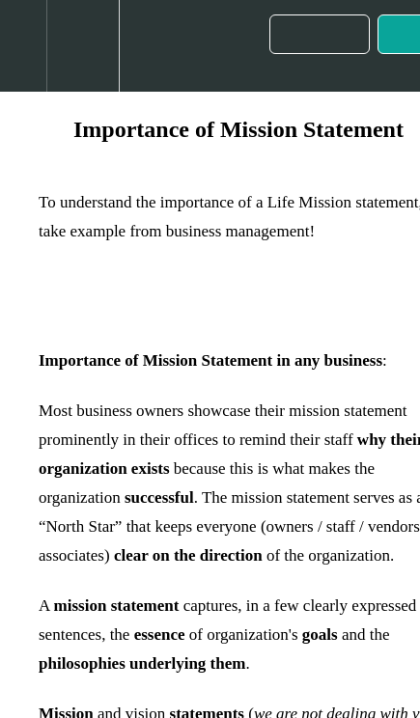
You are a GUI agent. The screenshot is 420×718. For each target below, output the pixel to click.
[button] (23, 46)
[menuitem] (82, 46)
